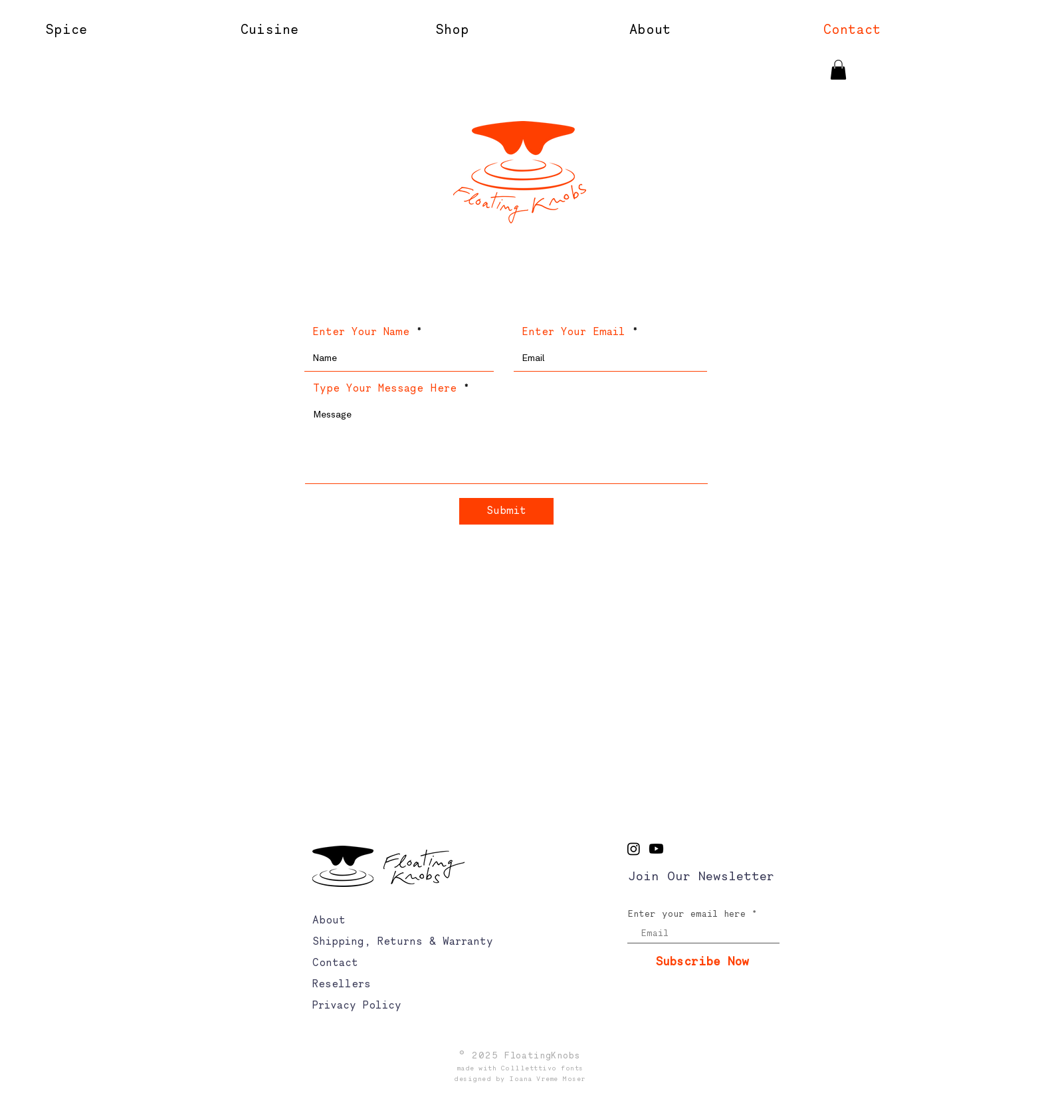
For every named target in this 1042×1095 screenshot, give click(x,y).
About (329, 920)
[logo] (519, 172)
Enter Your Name (360, 332)
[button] (716, 30)
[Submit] (506, 511)
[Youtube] (656, 848)
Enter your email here (687, 914)
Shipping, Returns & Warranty (402, 942)
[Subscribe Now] (702, 962)
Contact (335, 963)
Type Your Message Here (385, 389)
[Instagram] (633, 848)
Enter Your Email (573, 332)
